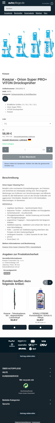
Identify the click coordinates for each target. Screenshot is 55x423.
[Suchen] (27, 8)
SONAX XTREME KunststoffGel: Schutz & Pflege (40, 316)
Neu (45, 13)
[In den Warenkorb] (27, 157)
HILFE (26, 372)
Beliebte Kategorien (26, 400)
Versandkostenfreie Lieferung (24, 136)
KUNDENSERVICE (26, 376)
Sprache (26, 404)
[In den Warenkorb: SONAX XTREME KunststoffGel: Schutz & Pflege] (41, 327)
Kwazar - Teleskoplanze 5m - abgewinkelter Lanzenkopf (14, 316)
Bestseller (18, 13)
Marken (39, 13)
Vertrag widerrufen (27, 356)
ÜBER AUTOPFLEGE (26, 369)
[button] (27, 178)
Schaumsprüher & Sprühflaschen (23, 94)
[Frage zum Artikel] (5, 99)
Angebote (8, 13)
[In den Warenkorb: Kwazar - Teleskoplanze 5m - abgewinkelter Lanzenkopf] (14, 327)
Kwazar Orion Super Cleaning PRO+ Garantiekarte (21, 247)
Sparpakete (29, 13)
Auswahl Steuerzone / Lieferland (16, 140)
